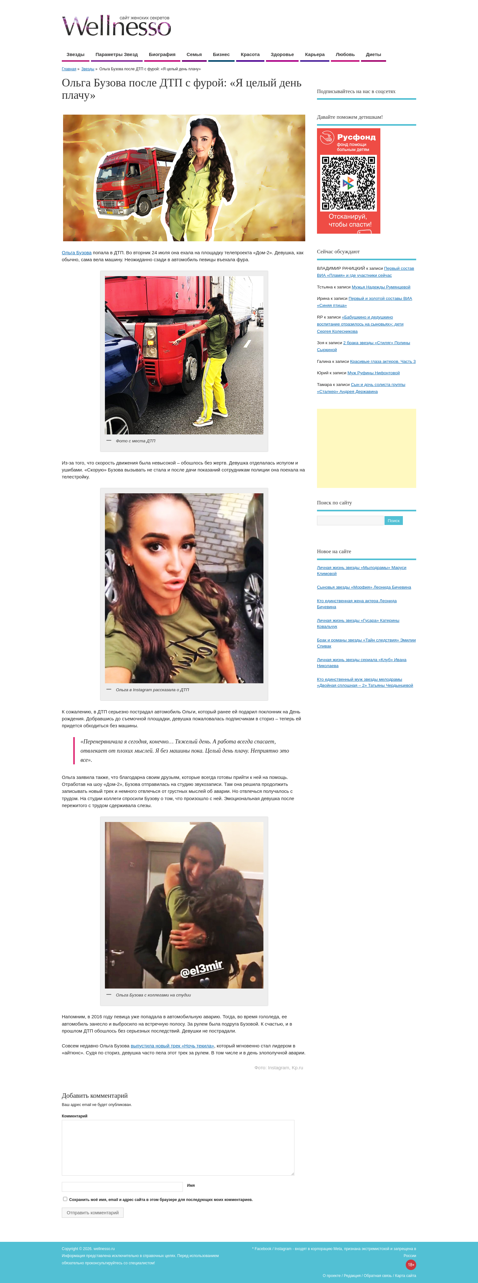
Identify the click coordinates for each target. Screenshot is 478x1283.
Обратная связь (378, 1276)
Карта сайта (405, 1276)
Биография (162, 54)
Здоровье (282, 54)
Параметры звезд (117, 54)
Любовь (345, 54)
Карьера (315, 54)
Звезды (76, 54)
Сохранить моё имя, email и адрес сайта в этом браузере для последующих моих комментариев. (161, 1200)
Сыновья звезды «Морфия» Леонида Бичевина (364, 587)
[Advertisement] (366, 448)
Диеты (373, 54)
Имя (191, 1185)
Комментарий (74, 1116)
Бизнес (221, 54)
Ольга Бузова (77, 252)
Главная (69, 69)
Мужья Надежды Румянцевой (381, 287)
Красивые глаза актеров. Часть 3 (383, 361)
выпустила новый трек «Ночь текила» (172, 1045)
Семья (194, 54)
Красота (250, 54)
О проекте (332, 1276)
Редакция (352, 1276)
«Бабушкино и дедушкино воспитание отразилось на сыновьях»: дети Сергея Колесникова (360, 324)
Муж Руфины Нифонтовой (373, 372)
